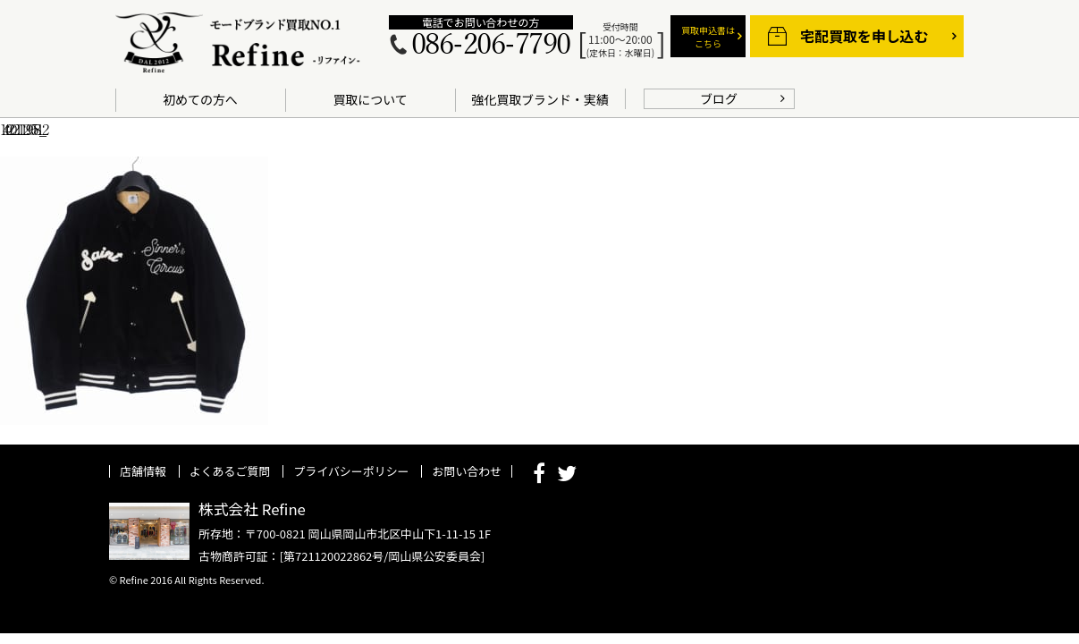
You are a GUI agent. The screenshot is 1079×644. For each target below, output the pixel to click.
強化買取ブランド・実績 (539, 99)
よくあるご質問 (230, 470)
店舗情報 (143, 470)
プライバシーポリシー (351, 470)
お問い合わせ (467, 470)
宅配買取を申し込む (864, 36)
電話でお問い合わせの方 (480, 22)
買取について (370, 99)
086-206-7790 (490, 45)
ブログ (719, 98)
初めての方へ (200, 99)
